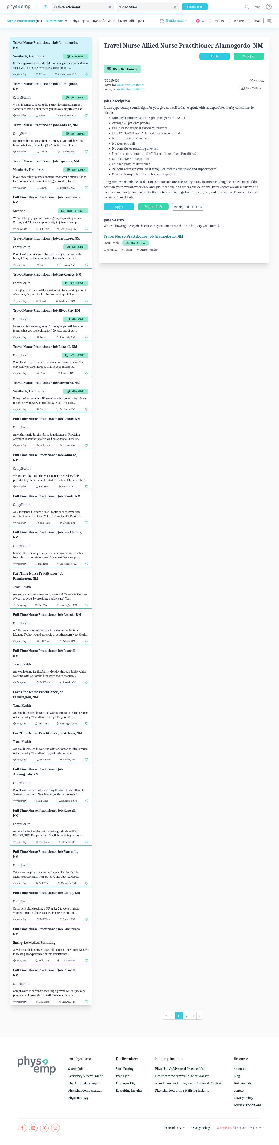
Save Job (248, 56)
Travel (257, 20)
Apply (215, 56)
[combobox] (82, 7)
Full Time (220, 20)
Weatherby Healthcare (130, 85)
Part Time (239, 20)
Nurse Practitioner (21, 21)
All (203, 20)
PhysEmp (225, 1128)
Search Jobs (195, 7)
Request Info (153, 207)
